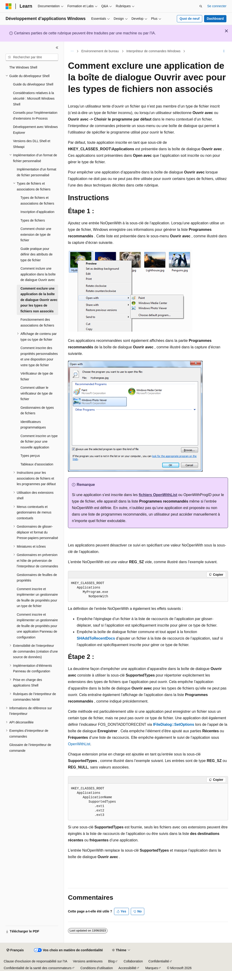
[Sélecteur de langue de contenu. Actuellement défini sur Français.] (15, 950)
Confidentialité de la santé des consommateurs (37, 968)
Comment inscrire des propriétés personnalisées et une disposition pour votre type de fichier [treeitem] (39, 356)
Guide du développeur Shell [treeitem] (33, 84)
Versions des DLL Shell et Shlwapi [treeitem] (31, 144)
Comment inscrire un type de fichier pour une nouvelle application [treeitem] (39, 441)
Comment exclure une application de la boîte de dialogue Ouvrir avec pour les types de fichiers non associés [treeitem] (38, 300)
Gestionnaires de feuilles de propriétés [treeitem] (37, 577)
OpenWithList (79, 744)
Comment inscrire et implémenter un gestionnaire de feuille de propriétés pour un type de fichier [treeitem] (37, 597)
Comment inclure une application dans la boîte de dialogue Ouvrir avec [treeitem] (38, 274)
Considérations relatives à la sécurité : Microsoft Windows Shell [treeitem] (33, 98)
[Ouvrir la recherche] (200, 6)
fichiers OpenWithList (158, 495)
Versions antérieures (88, 961)
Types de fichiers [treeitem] (32, 220)
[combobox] (32, 57)
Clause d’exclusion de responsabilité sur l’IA (35, 961)
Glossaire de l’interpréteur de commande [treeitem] (30, 747)
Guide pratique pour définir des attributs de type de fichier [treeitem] (36, 254)
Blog (111, 961)
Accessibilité (127, 968)
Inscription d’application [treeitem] (37, 212)
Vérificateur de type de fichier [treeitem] (36, 376)
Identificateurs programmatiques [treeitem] (33, 424)
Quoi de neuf (190, 18)
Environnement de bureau (100, 51)
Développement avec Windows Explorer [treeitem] (35, 129)
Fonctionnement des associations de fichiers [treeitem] (37, 322)
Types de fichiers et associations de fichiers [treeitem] (37, 200)
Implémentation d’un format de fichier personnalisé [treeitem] (36, 172)
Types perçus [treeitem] (30, 456)
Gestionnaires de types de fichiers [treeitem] (37, 410)
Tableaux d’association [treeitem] (36, 464)
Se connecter (217, 6)
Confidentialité (158, 961)
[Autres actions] (224, 51)
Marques (151, 968)
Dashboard (215, 18)
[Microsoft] (9, 6)
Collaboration (133, 961)
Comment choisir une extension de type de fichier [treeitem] (35, 234)
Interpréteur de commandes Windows (153, 51)
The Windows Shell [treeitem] (23, 67)
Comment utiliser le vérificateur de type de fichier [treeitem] (36, 393)
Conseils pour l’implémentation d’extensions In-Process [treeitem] (35, 115)
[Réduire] (57, 47)
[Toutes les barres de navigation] (72, 51)
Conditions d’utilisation (97, 968)
